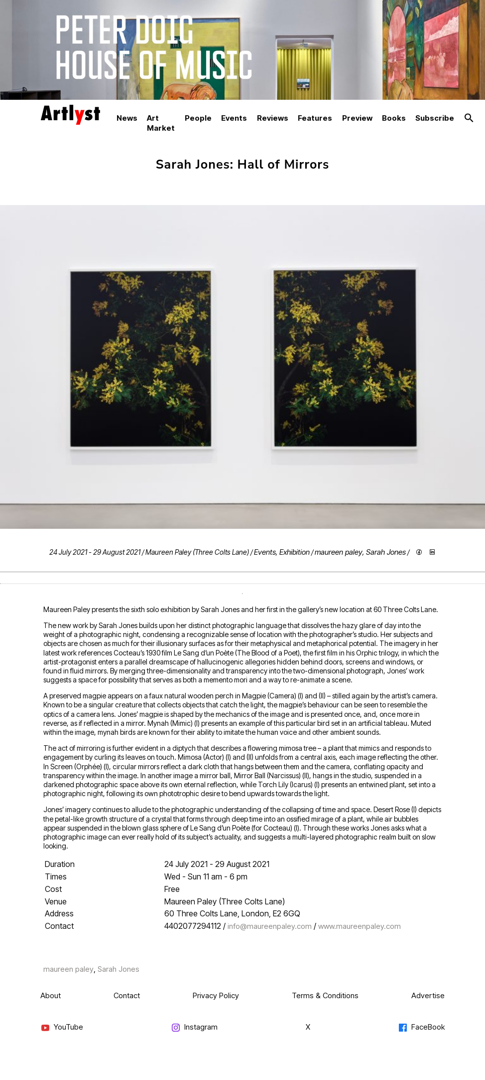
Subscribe (434, 118)
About (50, 995)
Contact (127, 995)
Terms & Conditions (325, 995)
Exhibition (294, 552)
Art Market (161, 123)
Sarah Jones (386, 552)
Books (394, 118)
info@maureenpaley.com (270, 926)
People (198, 118)
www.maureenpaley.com (359, 926)
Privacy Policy (216, 995)
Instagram (194, 1027)
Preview (357, 118)
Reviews (272, 118)
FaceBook (421, 1027)
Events (234, 118)
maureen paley (339, 552)
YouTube (61, 1027)
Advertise (428, 995)
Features (315, 118)
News (127, 118)
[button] (469, 118)
